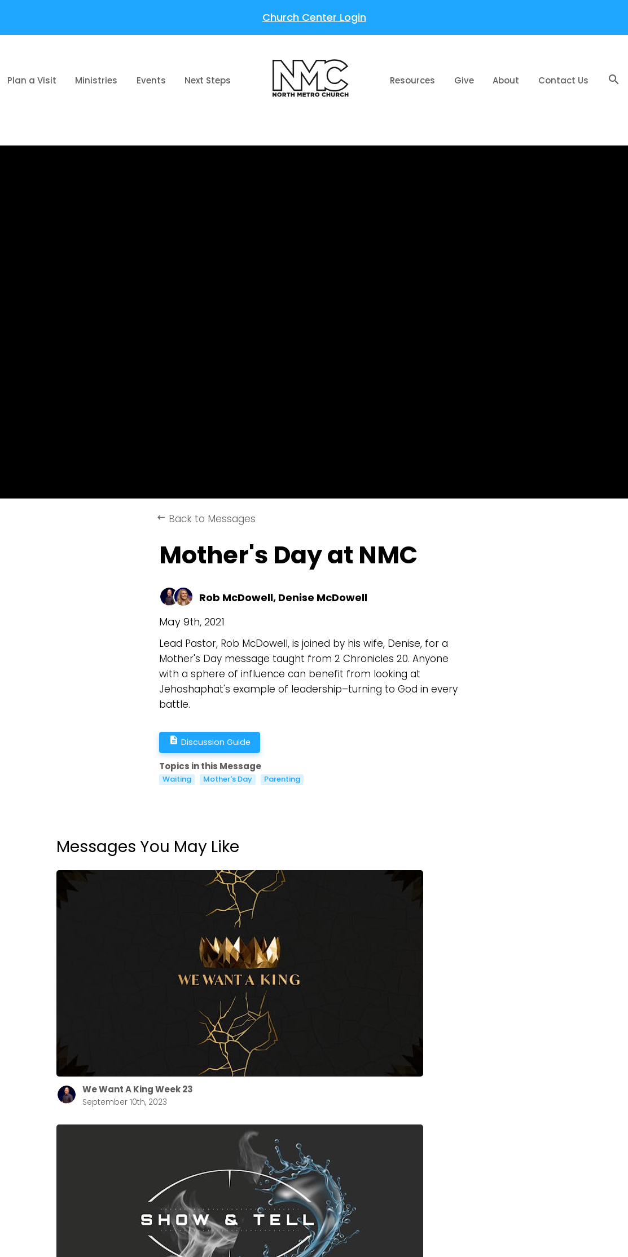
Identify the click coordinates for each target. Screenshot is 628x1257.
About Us (165, 1090)
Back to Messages (206, 519)
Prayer (271, 1106)
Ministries (96, 80)
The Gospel (281, 1090)
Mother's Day (227, 779)
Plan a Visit (31, 80)
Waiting (177, 779)
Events (151, 80)
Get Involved (284, 1136)
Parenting (282, 779)
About (506, 80)
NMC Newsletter (179, 1121)
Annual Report (175, 1106)
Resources (412, 80)
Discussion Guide (218, 742)
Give (464, 80)
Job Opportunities (183, 1136)
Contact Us (563, 80)
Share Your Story (292, 1151)
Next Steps (208, 80)
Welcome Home (292, 1121)
